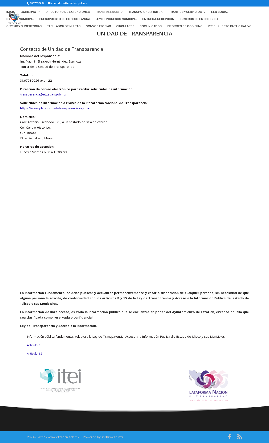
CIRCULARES (125, 26)
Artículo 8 (33, 345)
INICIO (10, 11)
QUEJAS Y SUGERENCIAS (24, 26)
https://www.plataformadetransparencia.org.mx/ (55, 108)
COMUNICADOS (151, 26)
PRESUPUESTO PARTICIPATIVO (230, 26)
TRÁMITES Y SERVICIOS (185, 11)
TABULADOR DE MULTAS (63, 26)
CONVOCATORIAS (98, 26)
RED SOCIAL (219, 11)
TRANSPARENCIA (107, 11)
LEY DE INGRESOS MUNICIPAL (116, 19)
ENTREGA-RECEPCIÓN (158, 19)
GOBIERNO (28, 11)
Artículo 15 (34, 353)
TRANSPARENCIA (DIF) (144, 11)
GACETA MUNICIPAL (20, 19)
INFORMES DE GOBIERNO (185, 26)
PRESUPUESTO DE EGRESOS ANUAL (64, 19)
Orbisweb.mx (112, 437)
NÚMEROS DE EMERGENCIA (198, 19)
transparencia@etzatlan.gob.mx (43, 94)
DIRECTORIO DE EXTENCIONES (68, 11)
